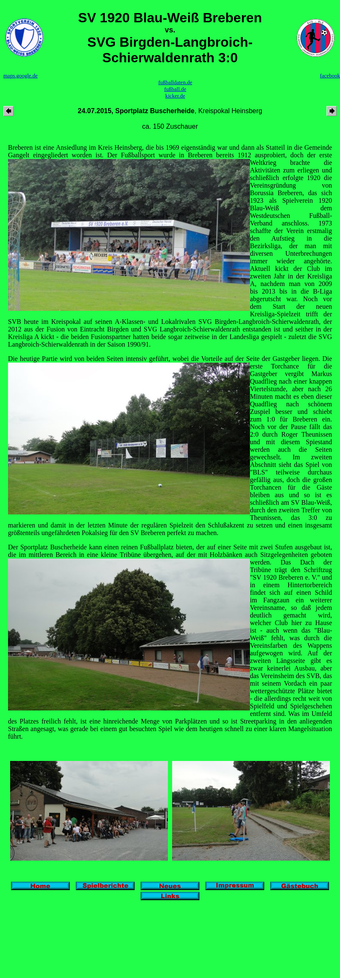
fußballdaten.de (175, 82)
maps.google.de (20, 75)
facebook (330, 75)
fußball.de (175, 89)
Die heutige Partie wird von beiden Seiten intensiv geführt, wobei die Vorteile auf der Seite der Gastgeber (155, 358)
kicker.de (175, 96)
